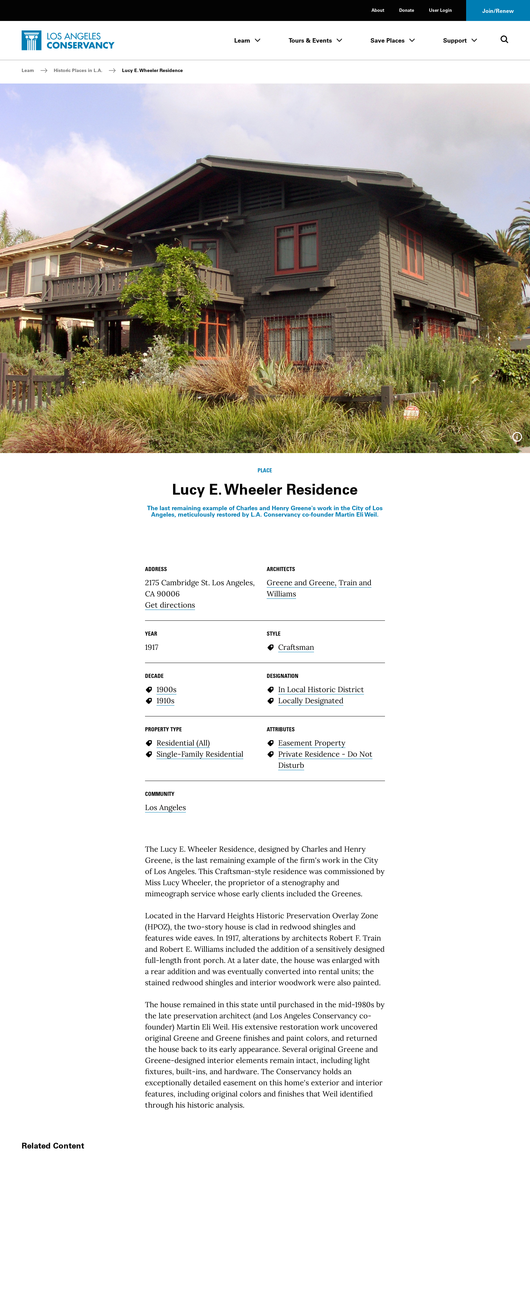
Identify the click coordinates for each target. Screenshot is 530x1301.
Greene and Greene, (302, 582)
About (377, 10)
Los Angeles (165, 807)
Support (455, 40)
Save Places (387, 40)
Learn (242, 40)
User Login (440, 10)
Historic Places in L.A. (78, 70)
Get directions (170, 605)
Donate (406, 10)
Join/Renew (498, 10)
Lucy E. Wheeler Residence (152, 70)
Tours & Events (310, 40)
